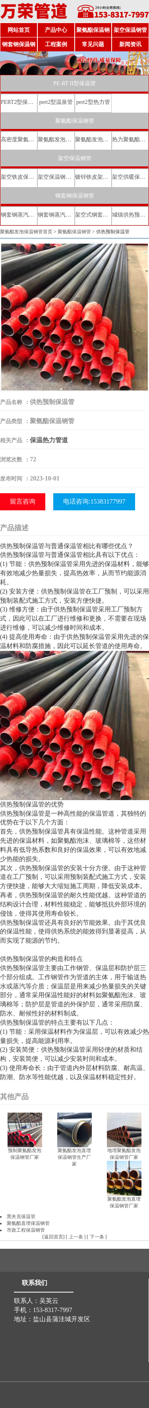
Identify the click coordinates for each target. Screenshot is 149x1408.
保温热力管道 (49, 440)
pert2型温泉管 (56, 102)
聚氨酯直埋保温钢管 (28, 1223)
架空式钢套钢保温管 (93, 215)
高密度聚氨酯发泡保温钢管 (19, 140)
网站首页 (19, 30)
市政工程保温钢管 (26, 1230)
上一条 (76, 1237)
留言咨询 (22, 501)
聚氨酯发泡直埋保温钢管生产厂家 (74, 1157)
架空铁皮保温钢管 (19, 177)
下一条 (97, 1237)
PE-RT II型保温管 (74, 83)
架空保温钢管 (130, 30)
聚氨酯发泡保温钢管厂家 (56, 140)
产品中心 (56, 30)
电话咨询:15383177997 (94, 501)
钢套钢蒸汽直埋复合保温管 (19, 215)
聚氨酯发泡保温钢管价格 (93, 140)
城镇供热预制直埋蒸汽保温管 (130, 215)
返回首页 (53, 1237)
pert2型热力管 (93, 102)
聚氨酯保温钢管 (93, 32)
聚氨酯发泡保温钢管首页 (26, 231)
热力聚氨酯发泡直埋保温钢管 (130, 140)
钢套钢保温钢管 (18, 46)
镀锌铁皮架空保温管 (93, 177)
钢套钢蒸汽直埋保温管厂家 (56, 215)
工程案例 (56, 44)
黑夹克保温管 (21, 1216)
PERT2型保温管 (19, 102)
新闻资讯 (130, 44)
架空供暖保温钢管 (130, 177)
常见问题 (93, 44)
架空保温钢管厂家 (56, 177)
